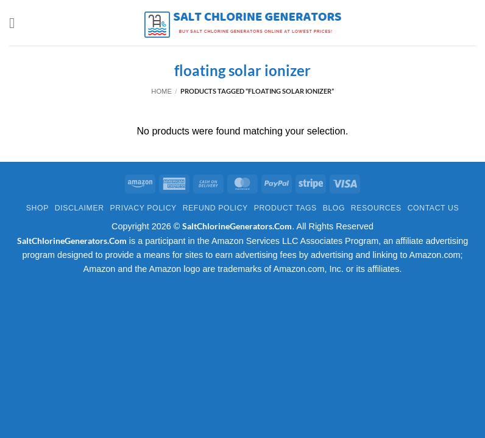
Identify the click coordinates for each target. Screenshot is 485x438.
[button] (16, 23)
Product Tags (285, 208)
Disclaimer (79, 208)
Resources (376, 208)
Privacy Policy (143, 208)
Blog (334, 208)
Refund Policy (215, 208)
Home (161, 91)
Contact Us (433, 208)
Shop (37, 208)
